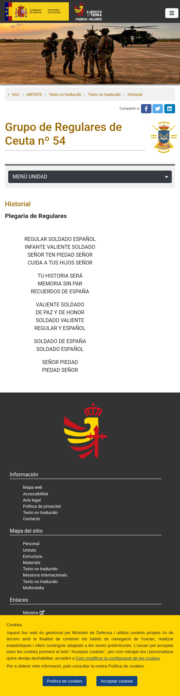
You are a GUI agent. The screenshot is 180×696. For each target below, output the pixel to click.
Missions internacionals (45, 575)
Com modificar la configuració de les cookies (118, 658)
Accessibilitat (35, 493)
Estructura (32, 556)
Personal (31, 543)
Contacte (31, 518)
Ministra (30, 612)
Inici (15, 94)
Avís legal (32, 500)
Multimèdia (33, 587)
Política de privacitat (42, 506)
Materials (31, 562)
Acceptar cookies (117, 681)
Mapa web (32, 487)
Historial (135, 94)
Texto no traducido (65, 94)
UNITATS (34, 94)
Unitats (29, 550)
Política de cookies (64, 681)
